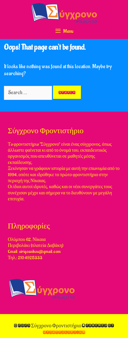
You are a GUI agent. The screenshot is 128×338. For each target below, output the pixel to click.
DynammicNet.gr (64, 332)
